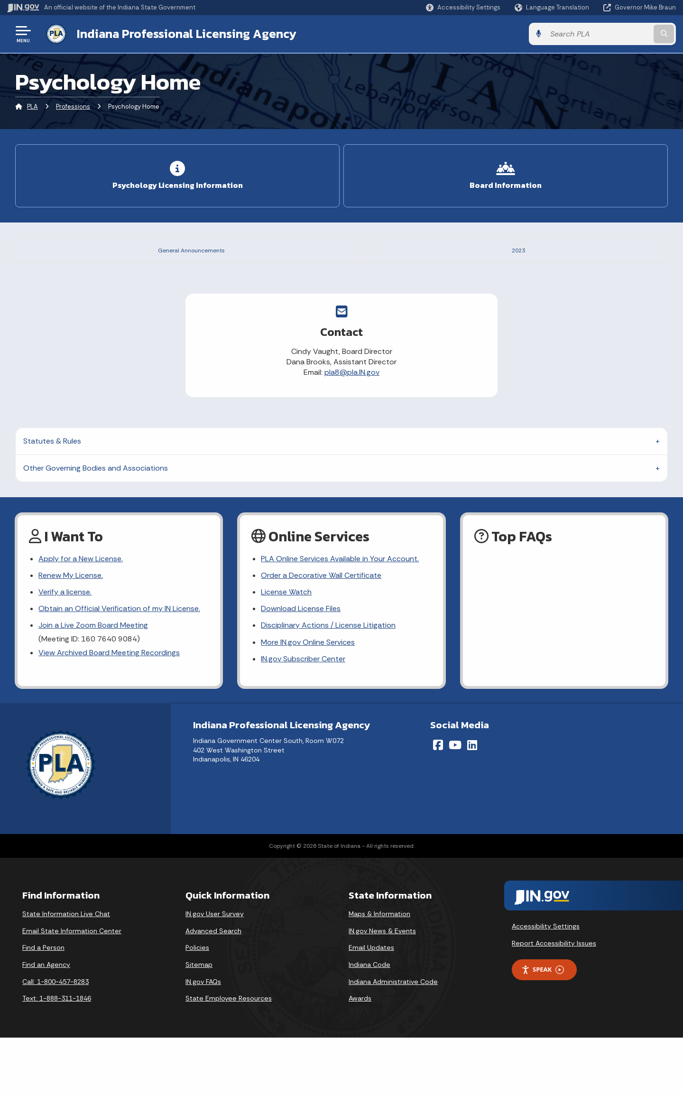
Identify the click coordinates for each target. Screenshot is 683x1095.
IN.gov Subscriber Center (303, 716)
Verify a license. (65, 649)
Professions (73, 106)
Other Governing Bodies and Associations (95, 525)
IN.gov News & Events (382, 988)
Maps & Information (379, 971)
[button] (463, 7)
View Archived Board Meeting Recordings (109, 710)
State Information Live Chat (66, 971)
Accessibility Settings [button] (546, 983)
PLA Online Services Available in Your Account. (340, 616)
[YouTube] (455, 802)
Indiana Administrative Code (393, 1038)
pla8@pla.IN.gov (351, 430)
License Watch (286, 649)
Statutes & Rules (52, 498)
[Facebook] (438, 802)
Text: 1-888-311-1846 (56, 1055)
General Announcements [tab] (197, 249)
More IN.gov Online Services (308, 699)
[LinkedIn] (472, 802)
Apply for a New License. (80, 616)
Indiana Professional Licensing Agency (186, 34)
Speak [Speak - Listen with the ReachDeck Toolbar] (542, 1026)
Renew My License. (70, 633)
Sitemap (198, 1022)
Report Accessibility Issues (554, 1000)
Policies (197, 1005)
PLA (32, 106)
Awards (360, 1055)
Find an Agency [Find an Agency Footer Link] (46, 1022)
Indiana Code (369, 1022)
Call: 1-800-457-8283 (55, 1038)
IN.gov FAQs (203, 1038)
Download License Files (301, 666)
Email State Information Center (71, 988)
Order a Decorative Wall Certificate (321, 633)
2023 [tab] (524, 249)
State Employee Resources (228, 1055)
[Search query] (598, 34)
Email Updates (371, 1005)
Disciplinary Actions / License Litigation (328, 682)
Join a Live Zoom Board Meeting (93, 682)
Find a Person (43, 1005)
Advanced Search (213, 988)
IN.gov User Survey (214, 971)
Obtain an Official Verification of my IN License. (119, 666)
